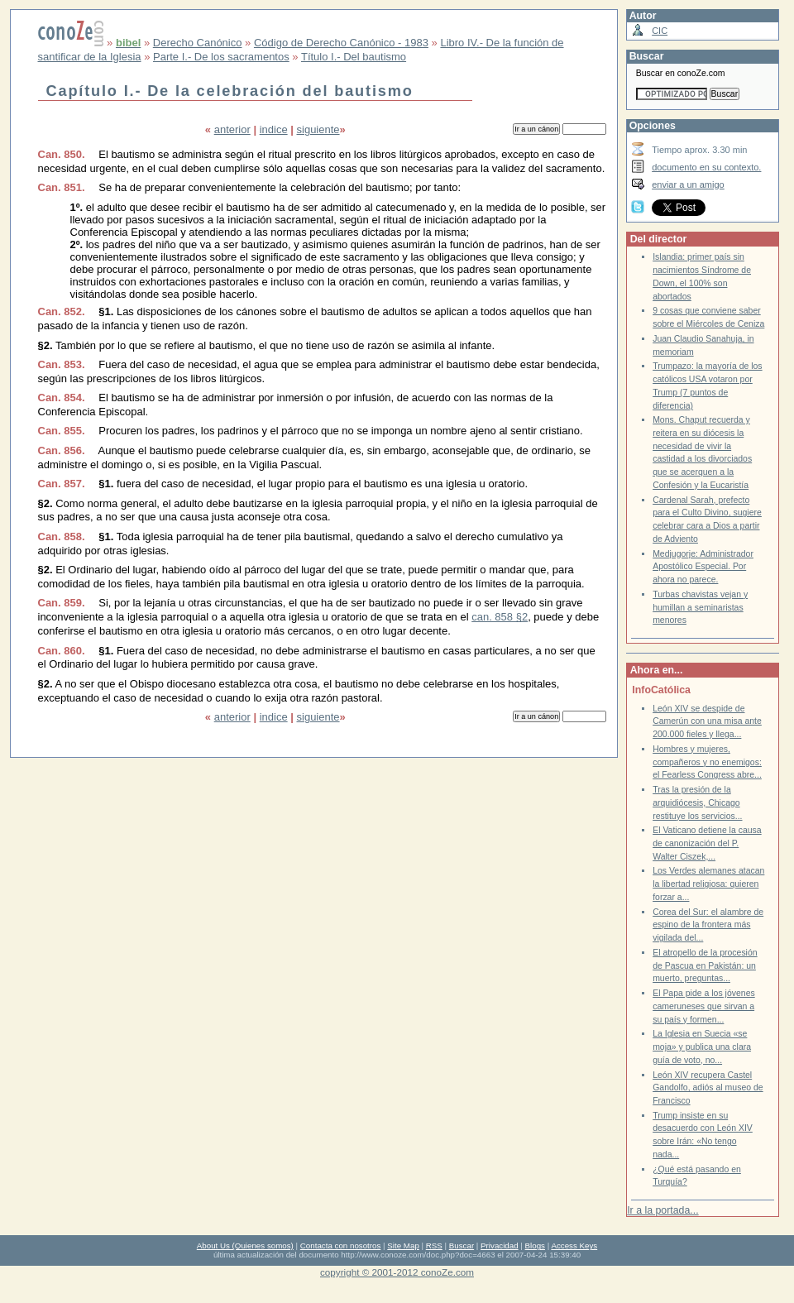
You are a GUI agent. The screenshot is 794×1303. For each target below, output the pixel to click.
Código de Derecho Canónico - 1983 (341, 42)
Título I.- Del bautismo (353, 56)
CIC (659, 31)
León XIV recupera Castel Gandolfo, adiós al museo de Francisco (708, 1088)
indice (274, 129)
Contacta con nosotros (340, 1245)
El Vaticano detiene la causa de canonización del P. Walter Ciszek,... (707, 843)
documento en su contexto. (706, 167)
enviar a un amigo (688, 184)
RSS (434, 1245)
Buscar (461, 1245)
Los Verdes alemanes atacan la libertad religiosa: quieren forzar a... (708, 883)
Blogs (535, 1245)
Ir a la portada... (662, 1210)
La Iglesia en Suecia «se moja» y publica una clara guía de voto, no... (702, 1046)
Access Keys (574, 1245)
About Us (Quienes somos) (245, 1245)
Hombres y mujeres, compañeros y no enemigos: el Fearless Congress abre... (707, 762)
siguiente (318, 129)
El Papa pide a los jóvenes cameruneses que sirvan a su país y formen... (704, 1006)
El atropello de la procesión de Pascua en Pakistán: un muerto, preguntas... (705, 965)
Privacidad (500, 1245)
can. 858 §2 (499, 617)
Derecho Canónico (197, 42)
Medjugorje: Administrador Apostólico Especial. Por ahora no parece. (703, 566)
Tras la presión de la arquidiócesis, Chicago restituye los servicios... (697, 802)
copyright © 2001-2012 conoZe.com (397, 1272)
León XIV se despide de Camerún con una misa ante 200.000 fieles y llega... (707, 721)
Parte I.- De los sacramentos (221, 56)
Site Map (403, 1245)
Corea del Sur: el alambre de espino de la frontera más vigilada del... (708, 925)
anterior (232, 129)
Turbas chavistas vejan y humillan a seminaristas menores (700, 607)
